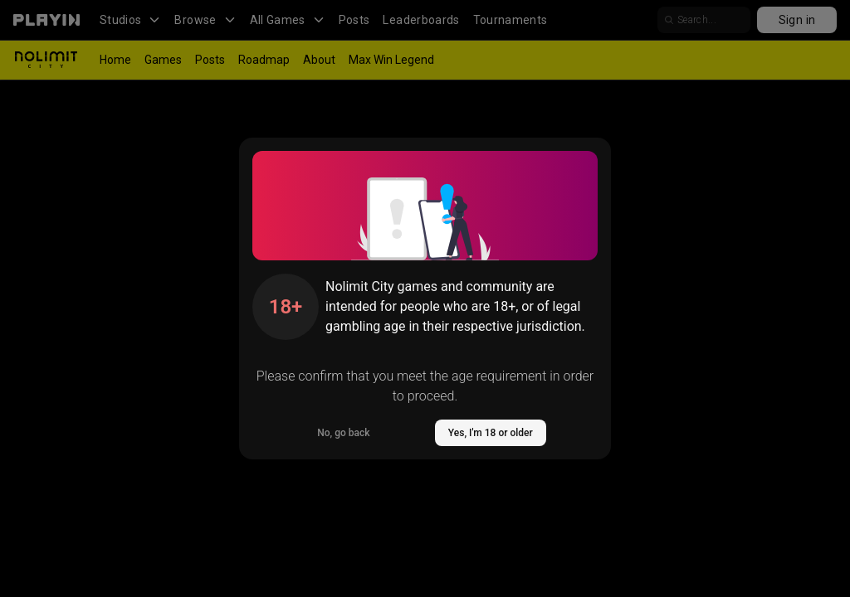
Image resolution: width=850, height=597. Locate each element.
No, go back (343, 433)
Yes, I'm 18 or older (490, 433)
